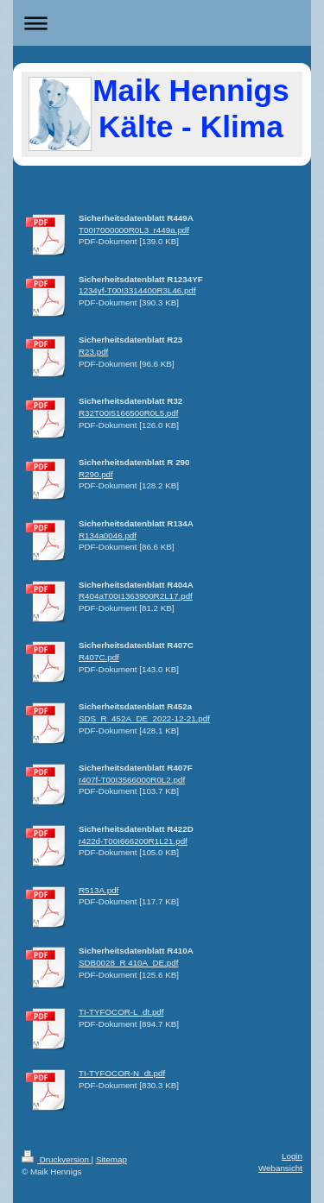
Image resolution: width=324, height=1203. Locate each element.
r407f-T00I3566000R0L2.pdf (132, 779)
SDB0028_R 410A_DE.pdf (128, 962)
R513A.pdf (98, 890)
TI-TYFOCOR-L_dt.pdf (121, 1012)
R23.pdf (93, 351)
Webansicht (280, 1168)
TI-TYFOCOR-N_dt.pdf (122, 1073)
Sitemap (111, 1159)
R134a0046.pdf (108, 535)
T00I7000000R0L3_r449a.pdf (134, 230)
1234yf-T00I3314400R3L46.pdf (137, 290)
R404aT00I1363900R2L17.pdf (136, 596)
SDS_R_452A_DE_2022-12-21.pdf (144, 718)
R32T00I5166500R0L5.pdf (128, 413)
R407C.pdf (99, 657)
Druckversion (57, 1159)
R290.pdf (96, 474)
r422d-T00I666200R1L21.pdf (133, 841)
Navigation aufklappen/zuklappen (162, 22)
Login (292, 1156)
